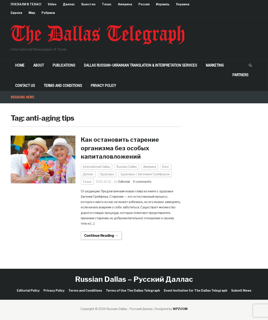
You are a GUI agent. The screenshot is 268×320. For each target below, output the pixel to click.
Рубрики (48, 13)
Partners (240, 75)
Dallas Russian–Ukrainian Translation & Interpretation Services (140, 65)
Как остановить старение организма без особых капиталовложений (120, 148)
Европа (16, 13)
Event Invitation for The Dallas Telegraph (195, 290)
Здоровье (107, 174)
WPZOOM (180, 309)
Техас (106, 4)
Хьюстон (88, 4)
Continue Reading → (101, 236)
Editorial (124, 181)
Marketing (215, 65)
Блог (165, 166)
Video (52, 4)
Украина (182, 4)
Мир (32, 13)
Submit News (241, 290)
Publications (64, 65)
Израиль (163, 4)
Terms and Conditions (63, 85)
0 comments (142, 181)
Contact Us (25, 85)
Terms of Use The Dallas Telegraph (133, 290)
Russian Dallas (126, 166)
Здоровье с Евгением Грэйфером (145, 174)
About (38, 65)
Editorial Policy (28, 290)
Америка (125, 4)
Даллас (69, 4)
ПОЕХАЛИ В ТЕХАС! (26, 4)
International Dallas (96, 166)
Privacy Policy (103, 85)
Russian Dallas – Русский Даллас (134, 279)
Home (19, 65)
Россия (144, 4)
